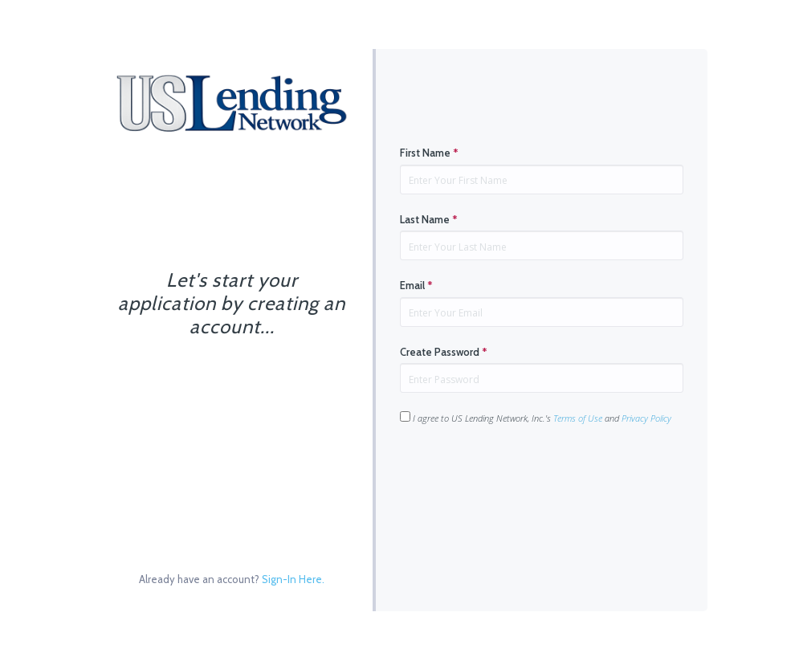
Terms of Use (577, 418)
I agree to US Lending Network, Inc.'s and (535, 417)
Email (416, 285)
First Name (429, 152)
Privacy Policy (646, 418)
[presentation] (522, 475)
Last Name (429, 219)
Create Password (443, 351)
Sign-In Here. (293, 579)
